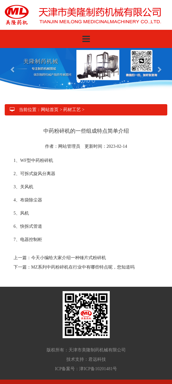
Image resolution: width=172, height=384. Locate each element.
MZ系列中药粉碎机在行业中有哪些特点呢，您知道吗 (83, 267)
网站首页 (49, 109)
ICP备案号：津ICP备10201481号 (86, 368)
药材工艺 (72, 109)
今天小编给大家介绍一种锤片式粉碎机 (68, 257)
